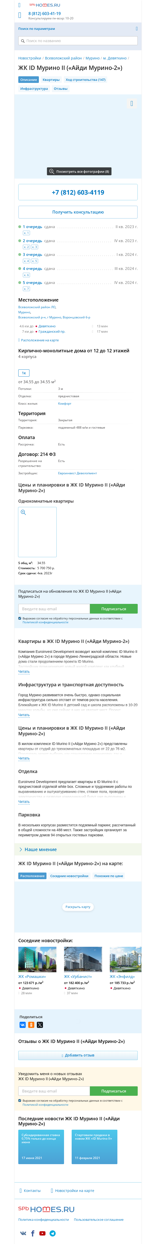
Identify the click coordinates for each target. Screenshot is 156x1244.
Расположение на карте (40, 340)
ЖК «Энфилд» (129, 963)
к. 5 (34, 261)
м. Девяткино (115, 58)
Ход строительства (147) (85, 79)
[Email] (54, 609)
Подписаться (113, 608)
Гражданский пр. (52, 331)
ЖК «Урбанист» (83, 963)
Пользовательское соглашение (98, 1206)
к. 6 (26, 275)
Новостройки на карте (74, 1177)
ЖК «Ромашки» (37, 963)
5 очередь (32, 282)
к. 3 (34, 247)
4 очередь (32, 268)
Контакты (32, 1177)
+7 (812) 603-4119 (78, 192)
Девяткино (47, 326)
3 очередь (32, 254)
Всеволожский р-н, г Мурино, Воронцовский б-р (54, 317)
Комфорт (64, 403)
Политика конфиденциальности (43, 1206)
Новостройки (29, 58)
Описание (28, 79)
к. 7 (26, 289)
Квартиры (51, 79)
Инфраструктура (34, 88)
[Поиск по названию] (78, 40)
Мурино (93, 58)
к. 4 (26, 261)
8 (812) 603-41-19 (44, 13)
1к (24, 372)
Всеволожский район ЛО (36, 307)
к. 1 (26, 233)
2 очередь (32, 240)
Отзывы (61, 88)
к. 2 (26, 247)
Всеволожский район (63, 58)
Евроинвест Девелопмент (77, 473)
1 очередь (32, 226)
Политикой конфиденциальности (45, 622)
